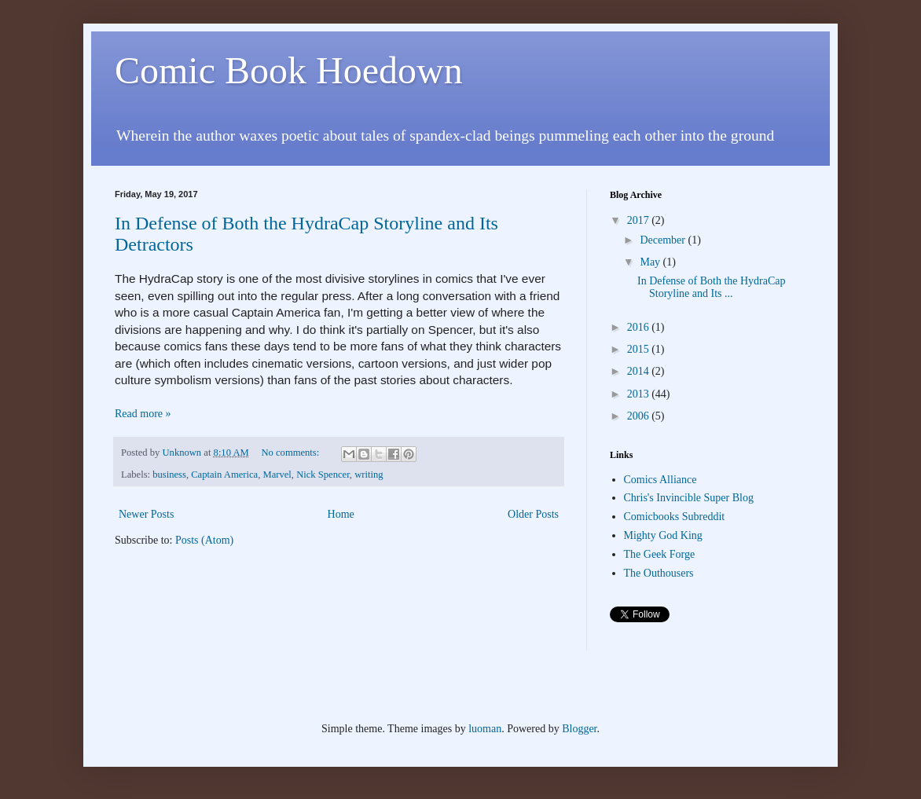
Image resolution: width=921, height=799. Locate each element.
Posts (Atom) (204, 540)
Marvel (276, 474)
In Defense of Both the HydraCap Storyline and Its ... (711, 287)
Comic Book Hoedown (289, 70)
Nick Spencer (323, 474)
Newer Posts (146, 514)
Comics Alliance (660, 480)
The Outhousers (659, 573)
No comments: (291, 452)
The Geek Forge (659, 554)
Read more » (143, 414)
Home (341, 514)
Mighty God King (663, 535)
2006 (639, 416)
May (651, 262)
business (169, 474)
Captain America (224, 474)
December (664, 240)
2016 (639, 327)
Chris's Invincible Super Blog (689, 498)
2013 (639, 394)
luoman (484, 729)
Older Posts (533, 514)
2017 (639, 220)
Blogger (579, 729)
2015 (639, 349)
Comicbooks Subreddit (674, 516)
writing (368, 474)
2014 (639, 371)
